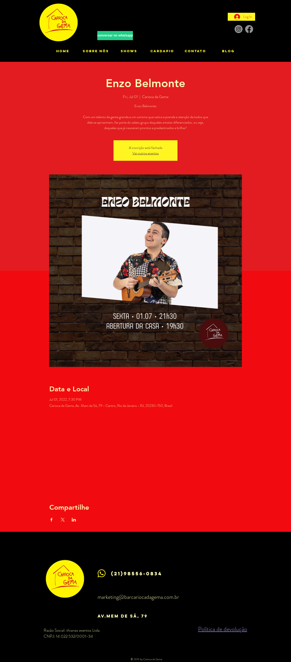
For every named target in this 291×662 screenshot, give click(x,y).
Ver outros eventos (145, 153)
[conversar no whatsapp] (115, 35)
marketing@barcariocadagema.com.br (138, 597)
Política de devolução (222, 629)
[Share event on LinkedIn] (74, 520)
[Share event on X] (63, 520)
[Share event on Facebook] (51, 520)
